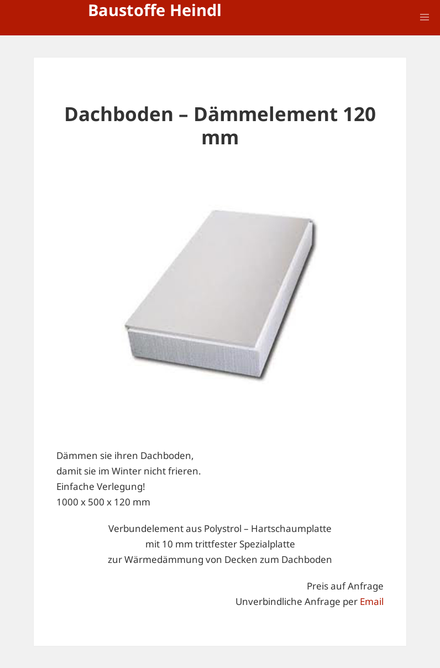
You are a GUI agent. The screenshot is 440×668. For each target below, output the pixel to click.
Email (372, 601)
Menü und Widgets (424, 32)
